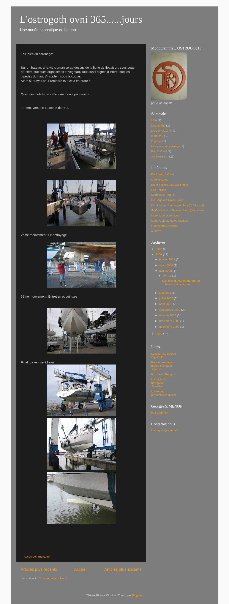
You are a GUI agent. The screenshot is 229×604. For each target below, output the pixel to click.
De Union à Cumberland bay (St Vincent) (177, 205)
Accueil (80, 569)
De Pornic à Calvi (162, 174)
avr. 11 (167, 275)
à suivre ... (158, 231)
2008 (159, 254)
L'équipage (158, 125)
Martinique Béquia (163, 194)
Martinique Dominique (165, 215)
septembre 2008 (170, 309)
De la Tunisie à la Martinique (169, 184)
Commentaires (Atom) (53, 578)
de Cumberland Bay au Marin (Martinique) (178, 210)
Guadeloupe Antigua (164, 225)
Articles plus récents (39, 569)
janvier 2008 (167, 259)
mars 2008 (166, 265)
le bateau (157, 135)
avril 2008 (166, 270)
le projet (156, 141)
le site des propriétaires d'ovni (163, 393)
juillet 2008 (166, 298)
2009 (159, 333)
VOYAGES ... (160, 156)
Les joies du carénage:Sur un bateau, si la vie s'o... (181, 282)
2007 (159, 248)
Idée (154, 120)
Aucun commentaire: (37, 556)
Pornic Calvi (159, 151)
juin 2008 (165, 292)
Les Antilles (158, 190)
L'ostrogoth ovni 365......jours (81, 19)
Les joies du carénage (165, 146)
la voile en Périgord (163, 374)
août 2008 (166, 304)
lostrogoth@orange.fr (165, 430)
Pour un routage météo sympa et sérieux (161, 366)
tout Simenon (160, 412)
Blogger (137, 595)
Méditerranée (160, 179)
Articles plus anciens (122, 569)
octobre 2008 (168, 315)
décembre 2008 (169, 326)
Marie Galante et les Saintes (169, 220)
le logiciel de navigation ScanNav (159, 383)
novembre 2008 (169, 321)
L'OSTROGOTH (161, 130)
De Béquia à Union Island (167, 200)
